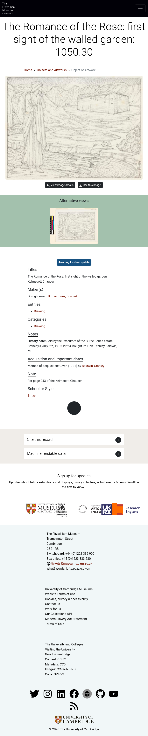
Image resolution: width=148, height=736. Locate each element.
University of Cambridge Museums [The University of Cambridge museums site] (69, 589)
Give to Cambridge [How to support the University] (58, 654)
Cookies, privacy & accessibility (66, 599)
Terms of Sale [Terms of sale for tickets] (54, 624)
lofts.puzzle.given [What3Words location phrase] (78, 568)
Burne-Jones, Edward (62, 296)
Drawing (39, 311)
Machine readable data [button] (46, 453)
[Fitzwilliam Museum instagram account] (48, 694)
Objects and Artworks (52, 70)
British (32, 395)
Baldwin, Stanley (93, 366)
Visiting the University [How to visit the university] (60, 649)
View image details (60, 185)
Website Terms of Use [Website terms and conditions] (60, 594)
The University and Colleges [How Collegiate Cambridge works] (64, 644)
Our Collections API (58, 614)
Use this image (90, 185)
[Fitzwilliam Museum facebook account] (61, 694)
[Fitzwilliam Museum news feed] (74, 706)
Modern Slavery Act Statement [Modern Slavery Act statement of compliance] (66, 619)
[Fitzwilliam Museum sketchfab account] (87, 694)
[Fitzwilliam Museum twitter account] (34, 694)
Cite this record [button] (40, 439)
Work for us (53, 609)
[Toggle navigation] (140, 8)
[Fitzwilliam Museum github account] (100, 694)
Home (28, 70)
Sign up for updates (73, 476)
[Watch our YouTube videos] (113, 694)
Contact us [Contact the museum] (52, 604)
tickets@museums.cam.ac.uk (71, 563)
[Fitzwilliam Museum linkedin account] (74, 694)
